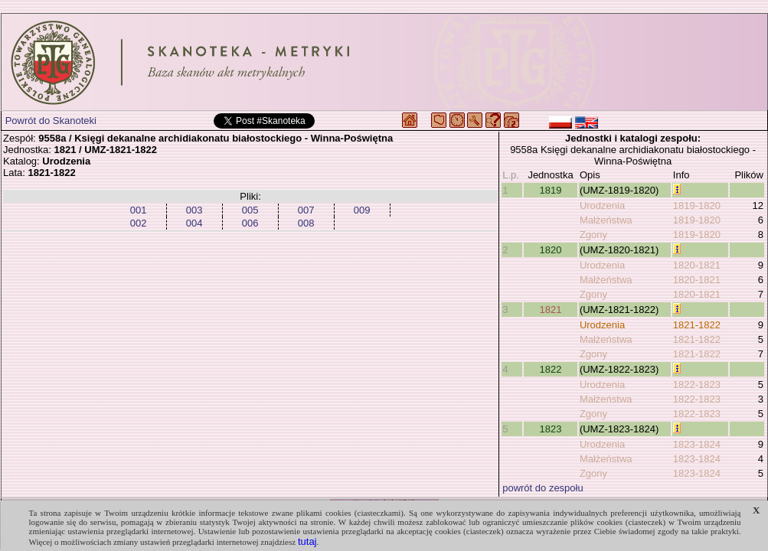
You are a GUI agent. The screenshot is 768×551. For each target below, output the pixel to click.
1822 (551, 369)
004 (194, 223)
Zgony (593, 234)
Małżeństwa (606, 220)
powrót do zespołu (542, 488)
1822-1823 (697, 384)
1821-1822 (697, 325)
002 (138, 223)
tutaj (307, 541)
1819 (551, 190)
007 (306, 210)
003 (194, 210)
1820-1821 (697, 265)
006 (250, 223)
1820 (551, 250)
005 (250, 210)
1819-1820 (697, 205)
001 (138, 210)
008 (306, 223)
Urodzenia (602, 205)
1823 (551, 429)
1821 (551, 309)
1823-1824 (697, 444)
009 (362, 210)
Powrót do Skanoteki (50, 120)
